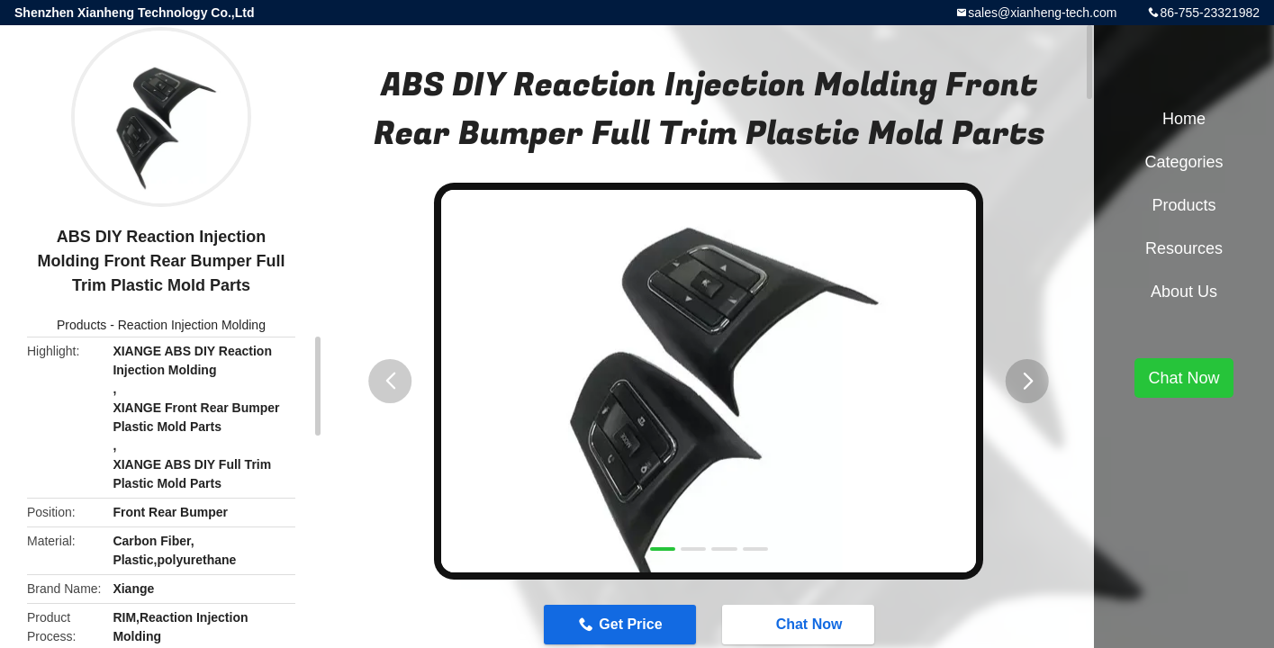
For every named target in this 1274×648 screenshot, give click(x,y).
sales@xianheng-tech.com (1042, 12)
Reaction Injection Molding (192, 325)
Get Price (630, 624)
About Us (1184, 292)
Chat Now (800, 624)
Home (1184, 119)
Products (81, 325)
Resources (1184, 248)
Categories (1183, 162)
